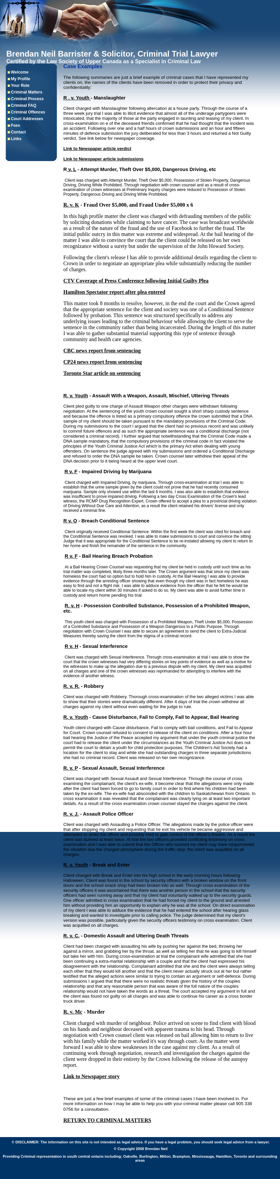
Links (16, 138)
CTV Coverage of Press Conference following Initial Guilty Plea (136, 281)
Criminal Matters (26, 92)
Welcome (19, 72)
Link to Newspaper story (91, 1076)
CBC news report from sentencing (102, 350)
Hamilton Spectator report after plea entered (114, 292)
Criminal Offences (28, 112)
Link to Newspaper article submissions (103, 158)
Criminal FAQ (23, 105)
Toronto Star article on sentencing (102, 373)
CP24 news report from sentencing (102, 362)
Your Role (20, 85)
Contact (18, 132)
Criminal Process (27, 99)
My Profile (20, 79)
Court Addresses (27, 118)
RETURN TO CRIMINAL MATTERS (107, 1120)
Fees (15, 125)
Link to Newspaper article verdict (97, 148)
